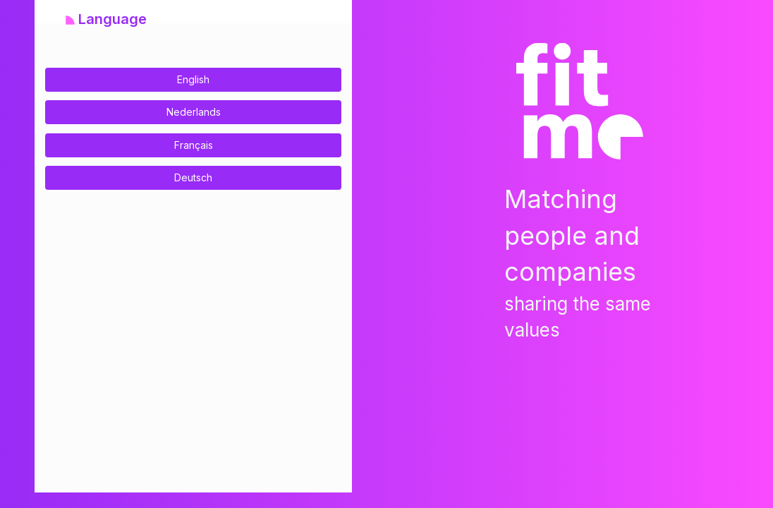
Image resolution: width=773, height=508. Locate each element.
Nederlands (193, 112)
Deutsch (193, 177)
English (193, 79)
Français (193, 145)
